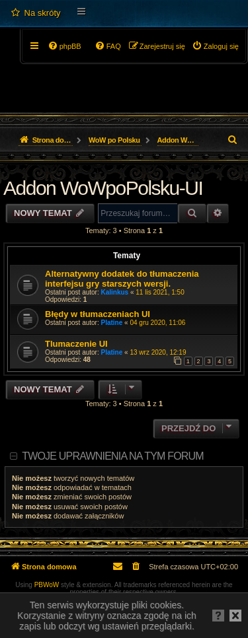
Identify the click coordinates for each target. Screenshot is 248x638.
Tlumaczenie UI (76, 344)
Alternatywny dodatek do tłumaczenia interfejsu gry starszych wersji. (122, 279)
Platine (112, 322)
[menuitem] (35, 13)
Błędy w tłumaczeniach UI (97, 314)
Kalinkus (115, 292)
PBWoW (47, 584)
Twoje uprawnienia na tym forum (113, 456)
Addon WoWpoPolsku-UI (102, 188)
